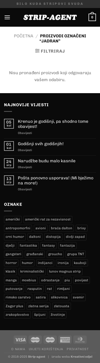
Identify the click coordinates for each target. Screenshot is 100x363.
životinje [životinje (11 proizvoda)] (58, 315)
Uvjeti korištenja (46, 349)
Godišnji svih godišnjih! (41, 143)
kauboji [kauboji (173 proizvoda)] (80, 263)
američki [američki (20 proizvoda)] (13, 219)
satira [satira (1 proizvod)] (41, 297)
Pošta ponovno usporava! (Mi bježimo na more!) (55, 180)
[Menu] (7, 17)
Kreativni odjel (81, 356)
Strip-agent (36, 356)
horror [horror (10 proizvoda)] (11, 263)
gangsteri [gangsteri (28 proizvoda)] (13, 254)
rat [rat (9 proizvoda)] (49, 289)
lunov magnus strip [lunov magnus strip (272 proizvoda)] (65, 271)
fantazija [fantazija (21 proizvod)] (67, 245)
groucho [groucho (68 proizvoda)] (55, 254)
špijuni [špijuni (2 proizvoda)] (40, 315)
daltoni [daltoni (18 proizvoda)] (35, 237)
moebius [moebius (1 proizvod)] (29, 280)
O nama (18, 349)
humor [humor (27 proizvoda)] (27, 263)
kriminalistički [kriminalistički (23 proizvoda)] (32, 271)
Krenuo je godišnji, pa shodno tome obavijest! (53, 124)
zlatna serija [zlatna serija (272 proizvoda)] (38, 306)
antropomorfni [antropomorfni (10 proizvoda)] (18, 228)
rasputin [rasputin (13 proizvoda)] (34, 289)
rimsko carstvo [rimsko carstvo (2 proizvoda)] (18, 297)
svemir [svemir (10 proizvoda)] (78, 297)
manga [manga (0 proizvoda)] (11, 280)
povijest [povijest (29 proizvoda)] (81, 280)
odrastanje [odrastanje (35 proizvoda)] (50, 280)
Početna (23, 35)
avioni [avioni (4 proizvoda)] (40, 228)
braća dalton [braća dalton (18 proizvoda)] (61, 228)
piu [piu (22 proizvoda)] (67, 280)
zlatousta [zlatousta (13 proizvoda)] (61, 306)
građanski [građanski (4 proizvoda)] (34, 254)
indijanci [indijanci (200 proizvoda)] (45, 263)
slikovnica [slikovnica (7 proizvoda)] (59, 297)
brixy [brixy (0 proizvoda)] (81, 228)
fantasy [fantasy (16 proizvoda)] (48, 245)
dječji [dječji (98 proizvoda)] (10, 245)
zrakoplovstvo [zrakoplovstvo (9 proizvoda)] (17, 315)
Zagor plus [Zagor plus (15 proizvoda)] (14, 306)
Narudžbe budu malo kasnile (46, 160)
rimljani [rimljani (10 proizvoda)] (63, 289)
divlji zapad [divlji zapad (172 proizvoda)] (75, 237)
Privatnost (78, 349)
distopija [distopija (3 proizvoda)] (53, 237)
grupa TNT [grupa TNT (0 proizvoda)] (75, 254)
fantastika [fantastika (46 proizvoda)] (28, 245)
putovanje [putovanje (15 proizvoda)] (14, 289)
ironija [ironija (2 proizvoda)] (63, 263)
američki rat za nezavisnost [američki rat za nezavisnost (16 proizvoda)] (48, 219)
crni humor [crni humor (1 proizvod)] (15, 237)
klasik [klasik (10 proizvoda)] (10, 271)
